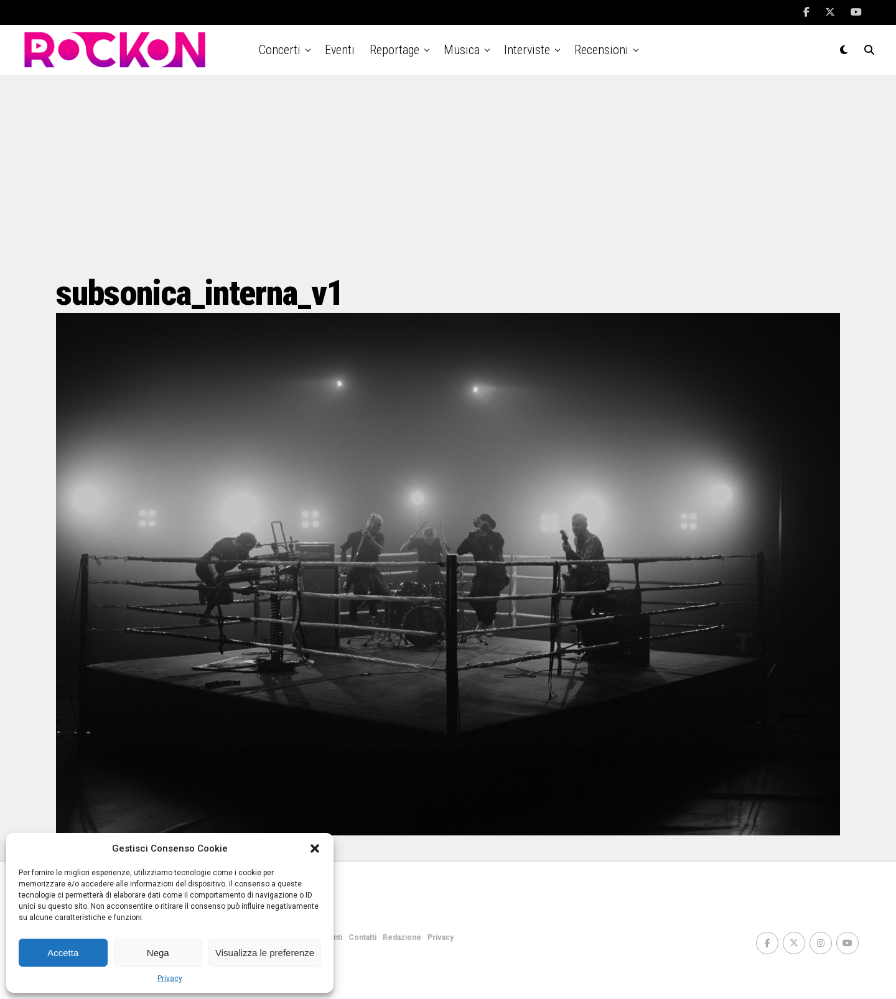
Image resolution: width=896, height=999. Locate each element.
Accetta (62, 952)
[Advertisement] (448, 174)
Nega (158, 952)
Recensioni (601, 49)
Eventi (340, 49)
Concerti (280, 49)
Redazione (402, 937)
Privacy (169, 978)
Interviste (527, 49)
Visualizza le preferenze (264, 952)
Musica (462, 49)
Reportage (394, 49)
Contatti (362, 937)
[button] (315, 848)
